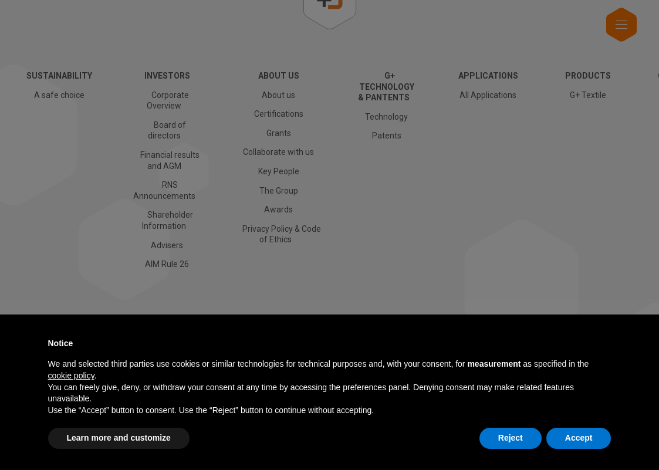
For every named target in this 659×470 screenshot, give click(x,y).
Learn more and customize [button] (119, 437)
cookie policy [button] (71, 375)
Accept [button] (579, 437)
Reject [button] (510, 437)
